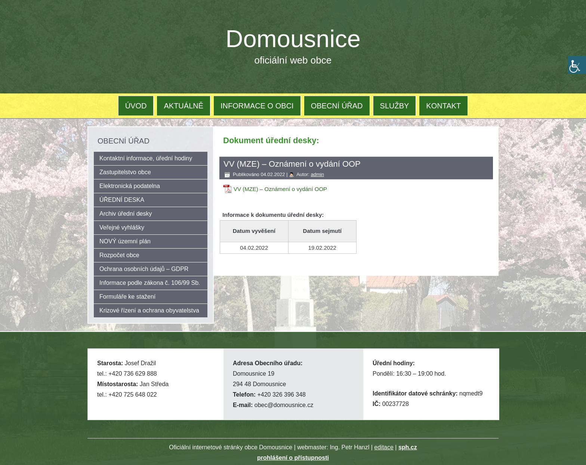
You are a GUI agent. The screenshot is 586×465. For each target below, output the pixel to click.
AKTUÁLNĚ (183, 106)
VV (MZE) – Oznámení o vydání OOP (280, 189)
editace (384, 447)
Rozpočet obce (119, 255)
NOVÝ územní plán (125, 241)
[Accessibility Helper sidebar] (577, 65)
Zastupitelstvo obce (125, 172)
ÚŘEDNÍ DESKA (121, 200)
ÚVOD (136, 106)
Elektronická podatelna (129, 186)
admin (317, 174)
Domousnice (293, 38)
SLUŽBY (394, 106)
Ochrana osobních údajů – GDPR (143, 269)
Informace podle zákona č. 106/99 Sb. (149, 283)
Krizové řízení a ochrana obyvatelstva (149, 310)
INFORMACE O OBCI (257, 106)
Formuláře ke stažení (127, 296)
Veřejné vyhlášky (121, 227)
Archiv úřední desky (125, 213)
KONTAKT (443, 106)
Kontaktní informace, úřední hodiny (145, 158)
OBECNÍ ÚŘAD (337, 106)
